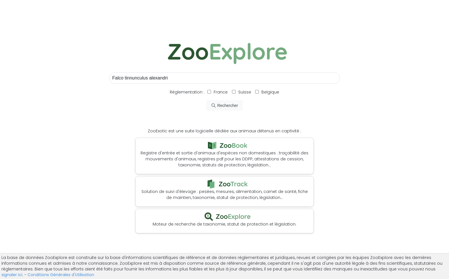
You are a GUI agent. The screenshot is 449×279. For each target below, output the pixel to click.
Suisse (244, 92)
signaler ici (11, 275)
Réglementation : (187, 92)
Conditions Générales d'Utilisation (60, 275)
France (220, 92)
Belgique (269, 92)
